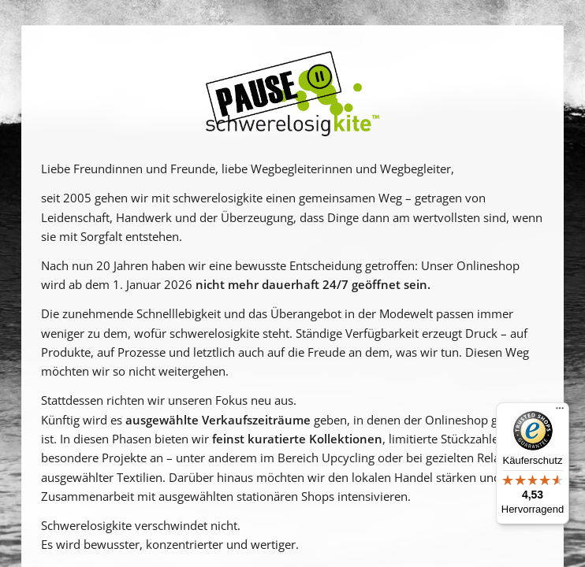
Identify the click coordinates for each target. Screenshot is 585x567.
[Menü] (559, 411)
